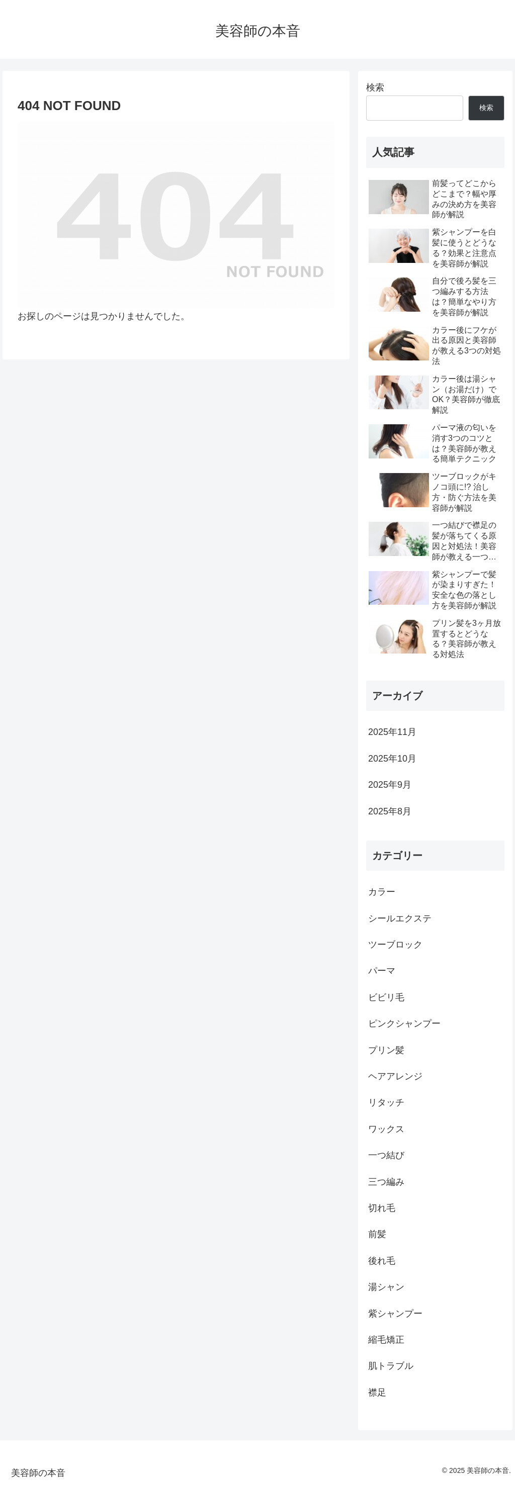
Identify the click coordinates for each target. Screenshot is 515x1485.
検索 (375, 87)
